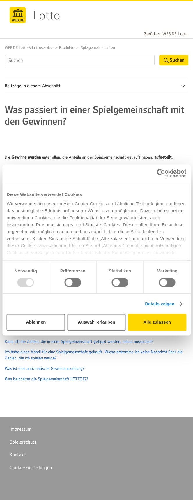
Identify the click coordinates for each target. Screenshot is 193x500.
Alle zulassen (157, 322)
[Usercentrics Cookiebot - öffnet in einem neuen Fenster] (160, 173)
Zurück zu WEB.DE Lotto (166, 33)
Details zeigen (159, 303)
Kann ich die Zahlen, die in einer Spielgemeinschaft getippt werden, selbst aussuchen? (79, 341)
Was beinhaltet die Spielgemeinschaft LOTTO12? (46, 379)
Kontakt (17, 455)
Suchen (174, 60)
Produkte (66, 47)
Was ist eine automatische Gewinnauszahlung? (44, 368)
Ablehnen (36, 322)
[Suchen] (80, 60)
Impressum (20, 429)
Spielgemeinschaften (98, 47)
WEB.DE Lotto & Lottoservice (29, 47)
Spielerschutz (23, 442)
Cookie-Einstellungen (31, 467)
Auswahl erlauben (96, 322)
